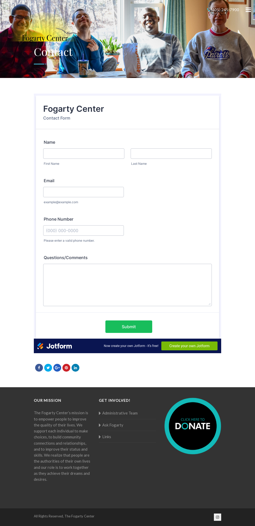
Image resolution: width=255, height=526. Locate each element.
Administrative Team (120, 413)
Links (106, 436)
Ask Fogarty (112, 425)
